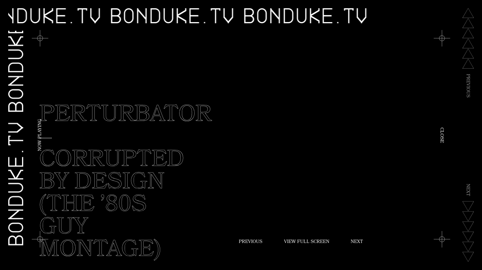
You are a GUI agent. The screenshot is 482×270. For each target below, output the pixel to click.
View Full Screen (306, 242)
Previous (250, 242)
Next (357, 242)
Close (441, 135)
